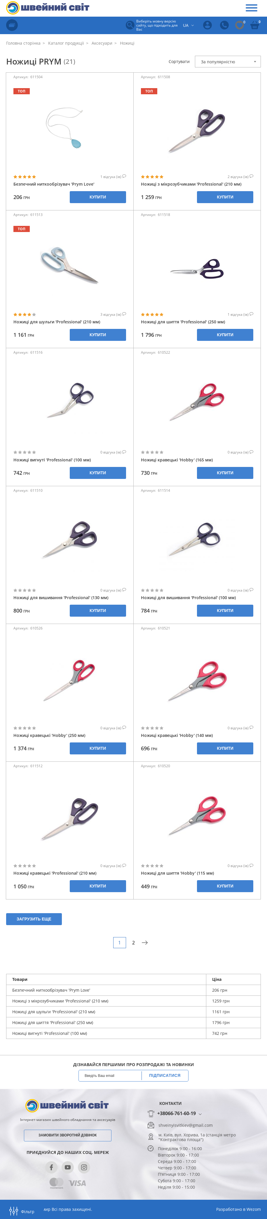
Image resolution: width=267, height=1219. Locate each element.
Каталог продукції (65, 43)
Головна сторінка (23, 43)
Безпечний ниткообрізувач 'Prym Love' (53, 184)
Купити (98, 197)
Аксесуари (101, 43)
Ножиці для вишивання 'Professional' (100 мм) (188, 597)
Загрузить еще (34, 919)
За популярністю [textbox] (218, 61)
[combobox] (228, 61)
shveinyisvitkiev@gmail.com (185, 1125)
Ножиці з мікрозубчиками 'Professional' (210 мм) (191, 184)
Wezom (254, 1209)
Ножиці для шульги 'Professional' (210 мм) (56, 322)
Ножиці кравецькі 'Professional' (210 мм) (54, 873)
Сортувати (179, 61)
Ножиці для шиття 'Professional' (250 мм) (183, 322)
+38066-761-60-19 (176, 1114)
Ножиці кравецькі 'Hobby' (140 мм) (177, 735)
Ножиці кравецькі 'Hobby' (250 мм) (49, 735)
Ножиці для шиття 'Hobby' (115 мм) (177, 873)
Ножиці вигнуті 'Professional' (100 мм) (52, 460)
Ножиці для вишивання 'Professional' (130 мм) (60, 597)
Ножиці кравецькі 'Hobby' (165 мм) (177, 460)
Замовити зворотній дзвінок (68, 1135)
